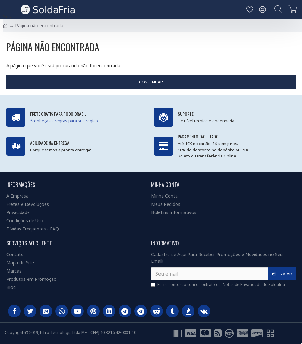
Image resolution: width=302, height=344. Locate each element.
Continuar (151, 82)
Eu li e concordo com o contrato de (218, 284)
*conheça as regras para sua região (64, 121)
